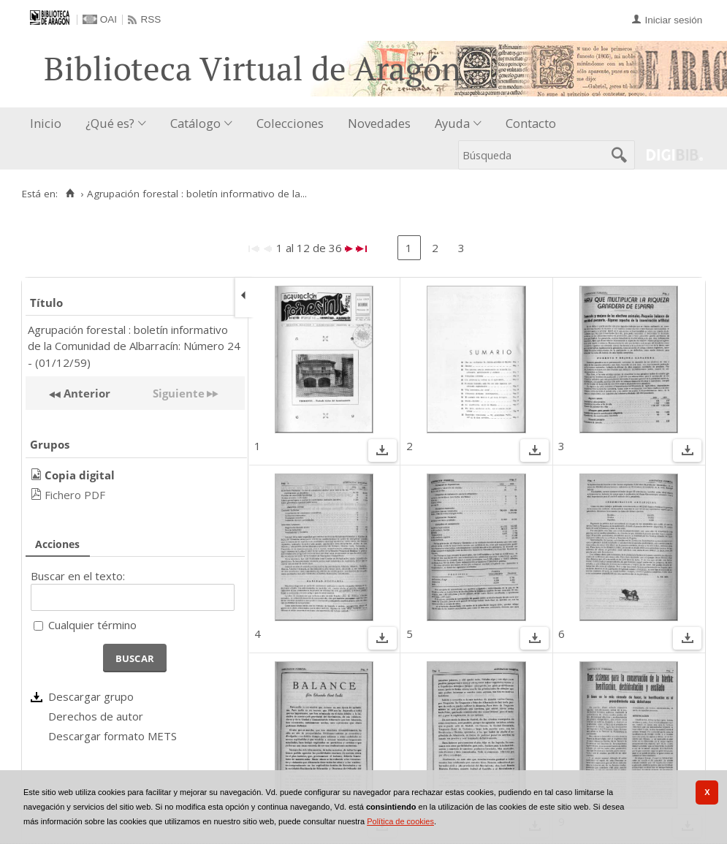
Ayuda (452, 123)
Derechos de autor (95, 716)
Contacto (531, 123)
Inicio (45, 123)
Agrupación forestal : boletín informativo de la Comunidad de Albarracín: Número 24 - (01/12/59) (134, 346)
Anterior (85, 393)
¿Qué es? (109, 123)
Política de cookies (400, 821)
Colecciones (290, 123)
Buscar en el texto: (78, 576)
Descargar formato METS (112, 736)
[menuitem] (49, 123)
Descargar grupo (91, 696)
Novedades (379, 123)
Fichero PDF (75, 494)
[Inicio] (70, 194)
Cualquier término (92, 624)
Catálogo (195, 123)
